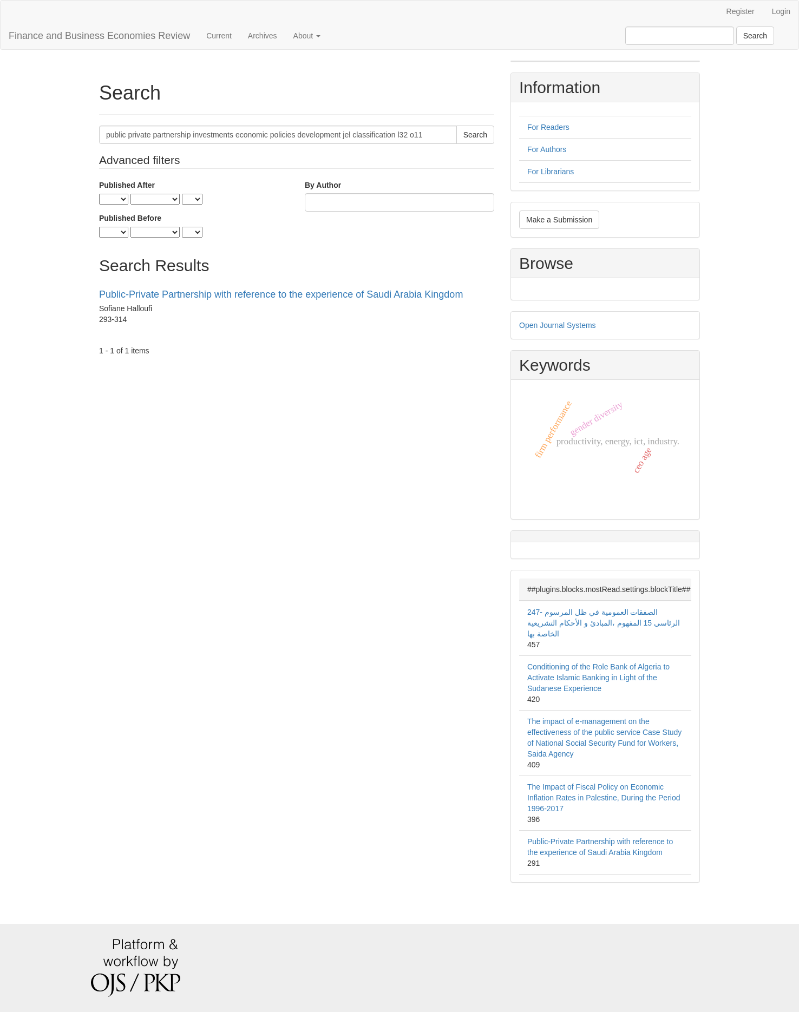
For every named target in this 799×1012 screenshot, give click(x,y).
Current (219, 35)
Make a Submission (559, 219)
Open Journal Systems (557, 325)
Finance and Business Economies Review (99, 35)
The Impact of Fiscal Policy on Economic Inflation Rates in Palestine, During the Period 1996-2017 (603, 798)
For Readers (548, 127)
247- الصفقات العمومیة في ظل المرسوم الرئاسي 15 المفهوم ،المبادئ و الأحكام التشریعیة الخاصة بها (603, 623)
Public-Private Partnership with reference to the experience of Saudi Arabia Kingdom (281, 294)
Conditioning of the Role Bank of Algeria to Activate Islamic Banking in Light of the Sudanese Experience (598, 677)
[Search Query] (679, 36)
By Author (323, 185)
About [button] (306, 35)
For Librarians (550, 171)
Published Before (130, 218)
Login (781, 11)
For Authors (546, 149)
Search (755, 35)
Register (740, 11)
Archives (262, 35)
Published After (127, 185)
